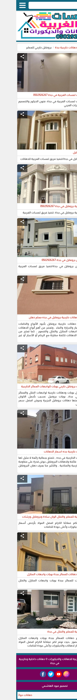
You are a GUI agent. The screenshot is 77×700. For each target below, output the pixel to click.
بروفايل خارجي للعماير (22, 47)
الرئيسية (69, 47)
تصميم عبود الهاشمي (38, 685)
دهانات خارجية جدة (50, 47)
